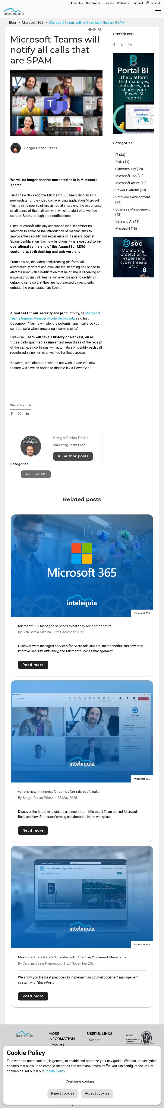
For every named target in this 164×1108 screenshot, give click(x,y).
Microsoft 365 (32, 23)
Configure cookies (80, 1081)
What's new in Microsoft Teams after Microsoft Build (59, 792)
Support (95, 1040)
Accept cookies (97, 1093)
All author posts (73, 474)
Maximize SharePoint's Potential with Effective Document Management (74, 957)
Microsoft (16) (126, 229)
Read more (33, 665)
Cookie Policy (54, 1071)
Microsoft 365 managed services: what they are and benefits (64, 626)
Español (153, 3)
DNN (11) (122, 162)
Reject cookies (63, 1093)
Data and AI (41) (127, 222)
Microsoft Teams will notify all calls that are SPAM (86, 23)
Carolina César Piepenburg (42, 963)
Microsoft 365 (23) (129, 176)
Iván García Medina (37, 632)
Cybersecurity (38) (129, 169)
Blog (12, 23)
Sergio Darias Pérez (70, 456)
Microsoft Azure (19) (130, 183)
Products (57, 1045)
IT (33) (120, 155)
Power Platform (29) (130, 190)
